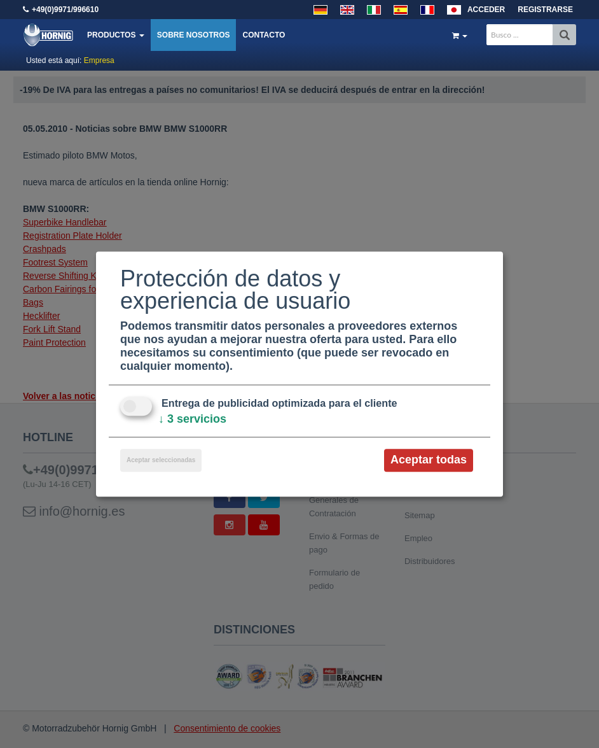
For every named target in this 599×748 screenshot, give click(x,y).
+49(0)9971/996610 (65, 9)
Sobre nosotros (193, 35)
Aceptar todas (428, 460)
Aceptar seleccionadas (161, 460)
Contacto (263, 35)
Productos (115, 35)
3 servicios (192, 419)
